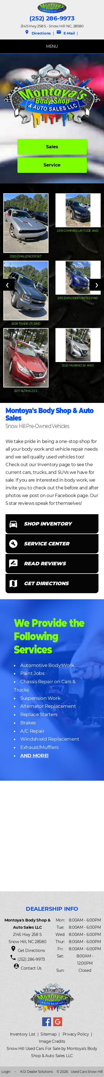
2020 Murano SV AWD (78, 365)
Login (6, 1072)
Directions (37, 33)
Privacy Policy (76, 1034)
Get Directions (31, 950)
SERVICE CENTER (46, 544)
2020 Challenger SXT (26, 256)
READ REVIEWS (45, 564)
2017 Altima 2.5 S (26, 391)
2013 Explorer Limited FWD (78, 298)
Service (52, 165)
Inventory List (22, 1034)
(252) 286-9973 (51, 18)
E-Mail (65, 33)
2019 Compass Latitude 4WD (78, 231)
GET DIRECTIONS (46, 583)
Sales (52, 146)
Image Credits (52, 1041)
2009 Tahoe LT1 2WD (26, 324)
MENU (52, 46)
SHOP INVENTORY (48, 524)
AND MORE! (34, 755)
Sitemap (48, 1034)
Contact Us (31, 968)
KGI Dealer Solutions (36, 1072)
